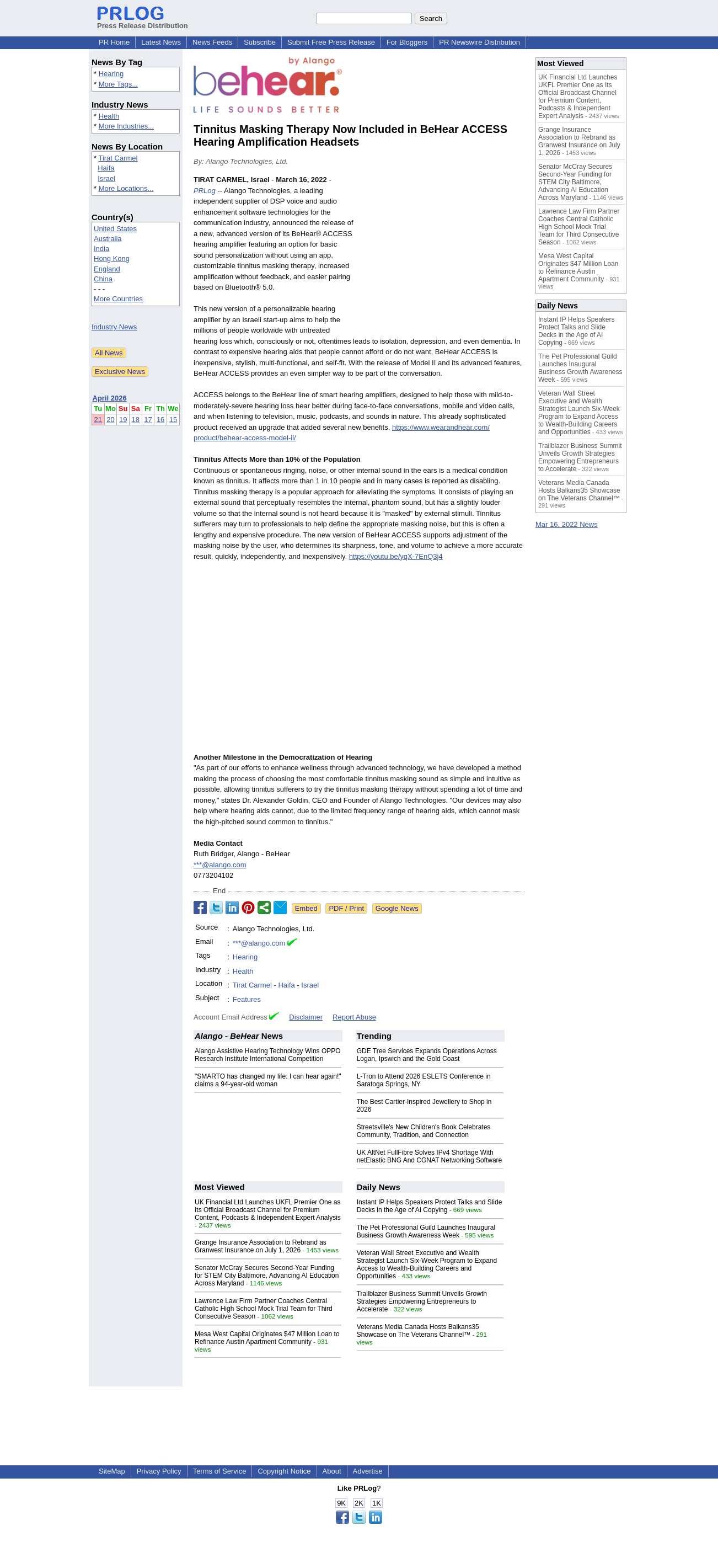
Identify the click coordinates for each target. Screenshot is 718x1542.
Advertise (368, 1471)
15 (173, 419)
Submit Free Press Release (331, 42)
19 (123, 419)
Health (109, 116)
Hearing (111, 74)
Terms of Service (220, 1471)
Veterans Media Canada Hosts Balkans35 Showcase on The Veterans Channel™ (418, 1330)
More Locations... (126, 188)
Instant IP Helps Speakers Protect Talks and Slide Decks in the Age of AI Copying (429, 1206)
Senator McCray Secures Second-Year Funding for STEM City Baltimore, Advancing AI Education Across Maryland (267, 1275)
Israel (106, 178)
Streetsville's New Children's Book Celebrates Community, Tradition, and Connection (424, 1131)
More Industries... (126, 126)
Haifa (106, 168)
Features (247, 999)
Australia (108, 238)
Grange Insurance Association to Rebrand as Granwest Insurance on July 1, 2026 (260, 1246)
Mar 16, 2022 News (566, 524)
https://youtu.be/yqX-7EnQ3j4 (396, 556)
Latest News (161, 42)
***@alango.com (220, 865)
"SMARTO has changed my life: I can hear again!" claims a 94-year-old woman (268, 1080)
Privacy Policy (159, 1471)
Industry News (114, 327)
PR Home (114, 42)
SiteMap (112, 1471)
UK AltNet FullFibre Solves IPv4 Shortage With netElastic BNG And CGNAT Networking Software (429, 1156)
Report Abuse (354, 1017)
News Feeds (212, 42)
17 (148, 419)
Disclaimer (306, 1017)
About (332, 1471)
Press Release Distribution (142, 21)
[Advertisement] (441, 255)
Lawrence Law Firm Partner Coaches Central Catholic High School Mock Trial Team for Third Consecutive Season (264, 1308)
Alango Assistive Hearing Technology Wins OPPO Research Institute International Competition (268, 1055)
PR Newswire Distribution (479, 42)
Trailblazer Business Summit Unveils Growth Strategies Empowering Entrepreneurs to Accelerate (422, 1301)
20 (110, 419)
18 (136, 419)
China (103, 279)
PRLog (205, 190)
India (101, 248)
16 (160, 419)
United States (115, 229)
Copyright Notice (284, 1471)
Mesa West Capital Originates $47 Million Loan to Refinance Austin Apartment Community (267, 1338)
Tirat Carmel (117, 158)
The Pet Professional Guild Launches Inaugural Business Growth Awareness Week (426, 1231)
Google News (397, 908)
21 (98, 419)
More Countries (118, 299)
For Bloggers (407, 42)
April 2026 (110, 398)
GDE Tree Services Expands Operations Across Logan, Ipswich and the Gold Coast (427, 1055)
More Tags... (118, 84)
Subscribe (260, 42)
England (107, 269)
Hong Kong (112, 258)
